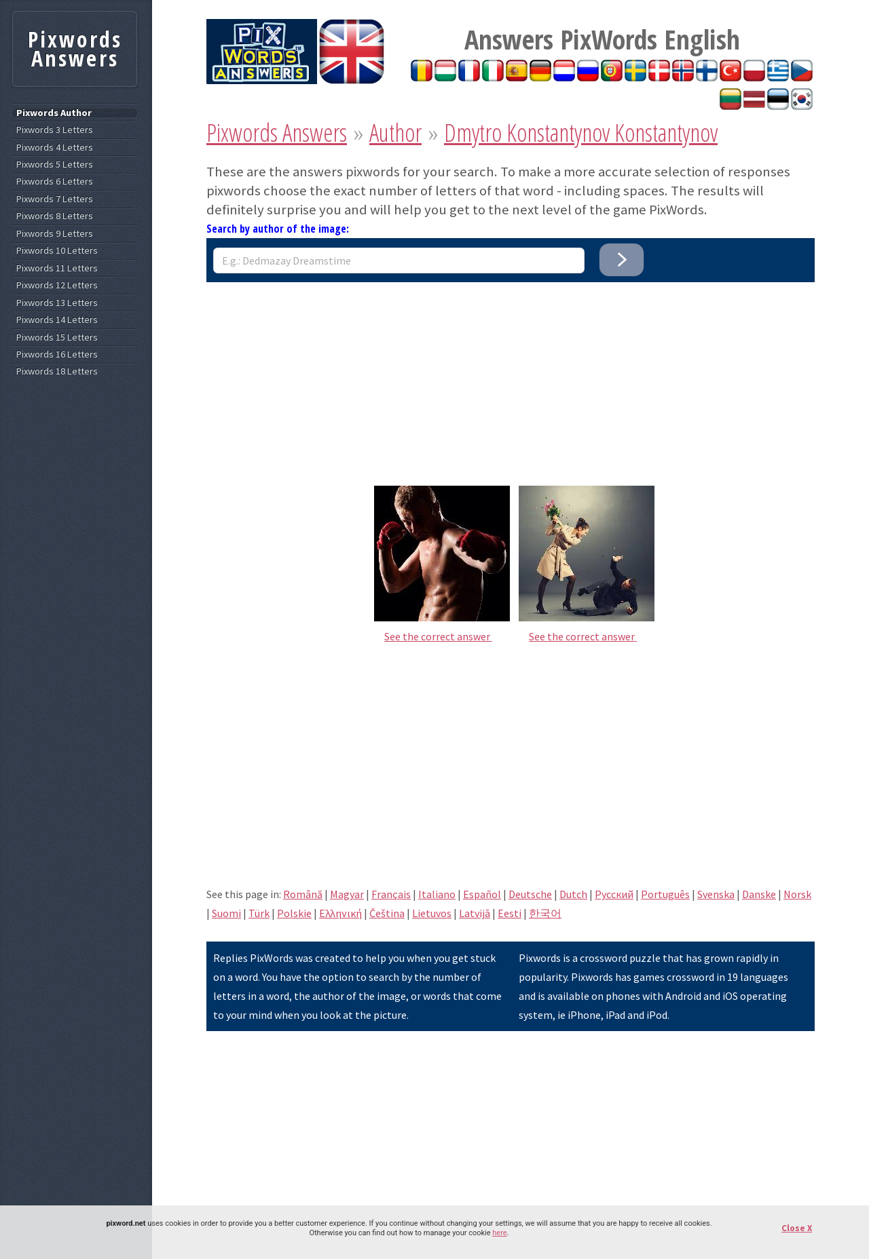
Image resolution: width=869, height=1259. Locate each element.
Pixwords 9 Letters (54, 233)
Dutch (573, 894)
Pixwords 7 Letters (54, 199)
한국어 (545, 913)
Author (395, 132)
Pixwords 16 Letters (57, 354)
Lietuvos (431, 913)
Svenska (716, 894)
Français (391, 894)
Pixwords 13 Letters (57, 302)
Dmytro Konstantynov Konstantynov (581, 132)
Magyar (347, 894)
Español (482, 894)
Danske (759, 894)
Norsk (797, 894)
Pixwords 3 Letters (54, 129)
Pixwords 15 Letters (57, 337)
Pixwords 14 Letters (57, 319)
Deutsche (530, 894)
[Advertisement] (510, 377)
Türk (259, 913)
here (499, 1232)
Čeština (387, 913)
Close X (796, 1228)
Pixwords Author (54, 113)
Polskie (294, 913)
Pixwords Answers (276, 132)
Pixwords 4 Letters (54, 147)
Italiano (437, 894)
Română (302, 894)
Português (665, 894)
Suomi (226, 913)
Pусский (614, 894)
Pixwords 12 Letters (57, 285)
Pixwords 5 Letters (54, 164)
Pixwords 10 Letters (57, 250)
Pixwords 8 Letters (54, 216)
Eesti (509, 913)
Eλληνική (340, 913)
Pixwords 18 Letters (57, 371)
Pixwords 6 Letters (54, 181)
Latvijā (474, 913)
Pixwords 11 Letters (57, 268)
